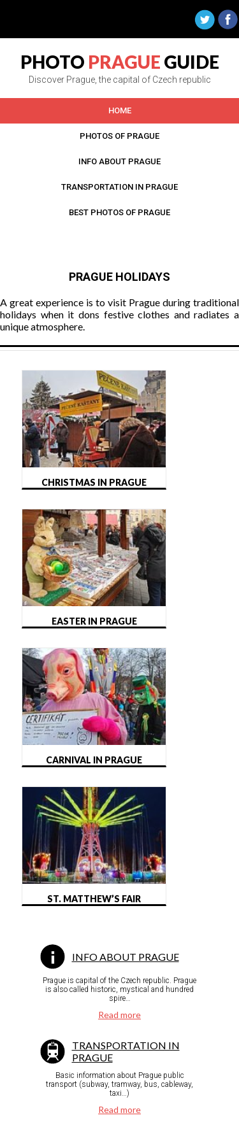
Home (119, 110)
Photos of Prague (119, 136)
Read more (119, 1014)
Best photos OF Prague (119, 212)
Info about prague (119, 161)
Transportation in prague (119, 187)
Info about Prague (125, 957)
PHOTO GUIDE (119, 62)
